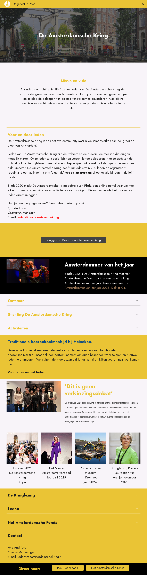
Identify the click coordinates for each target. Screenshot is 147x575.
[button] (143, 4)
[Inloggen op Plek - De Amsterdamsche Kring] (73, 240)
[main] (73, 35)
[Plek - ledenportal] (67, 568)
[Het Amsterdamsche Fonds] (107, 568)
